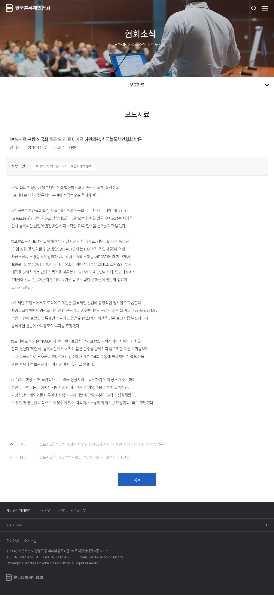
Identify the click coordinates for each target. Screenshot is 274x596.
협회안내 (12, 541)
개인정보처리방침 (18, 511)
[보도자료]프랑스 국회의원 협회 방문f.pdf (61, 166)
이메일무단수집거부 (72, 511)
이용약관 (45, 511)
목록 (137, 480)
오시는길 (30, 541)
